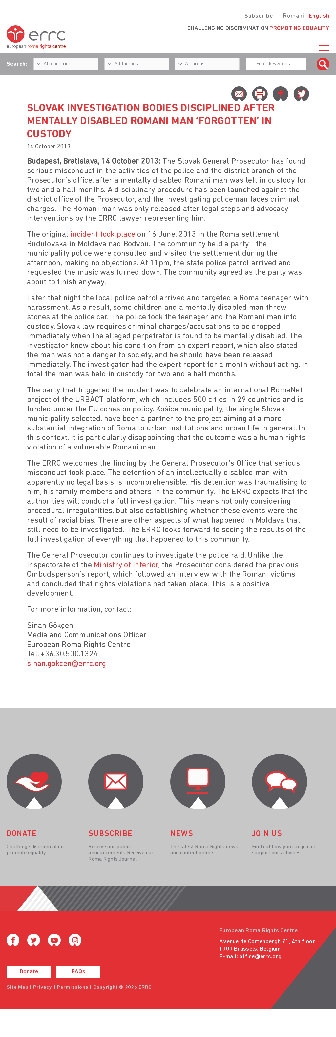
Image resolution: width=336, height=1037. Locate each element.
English (319, 16)
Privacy (42, 987)
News (181, 834)
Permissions (72, 987)
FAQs (78, 972)
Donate (29, 972)
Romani (293, 16)
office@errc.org (260, 957)
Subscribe (258, 16)
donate (22, 834)
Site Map (17, 987)
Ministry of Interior (126, 565)
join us (267, 834)
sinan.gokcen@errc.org (66, 664)
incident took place (102, 235)
